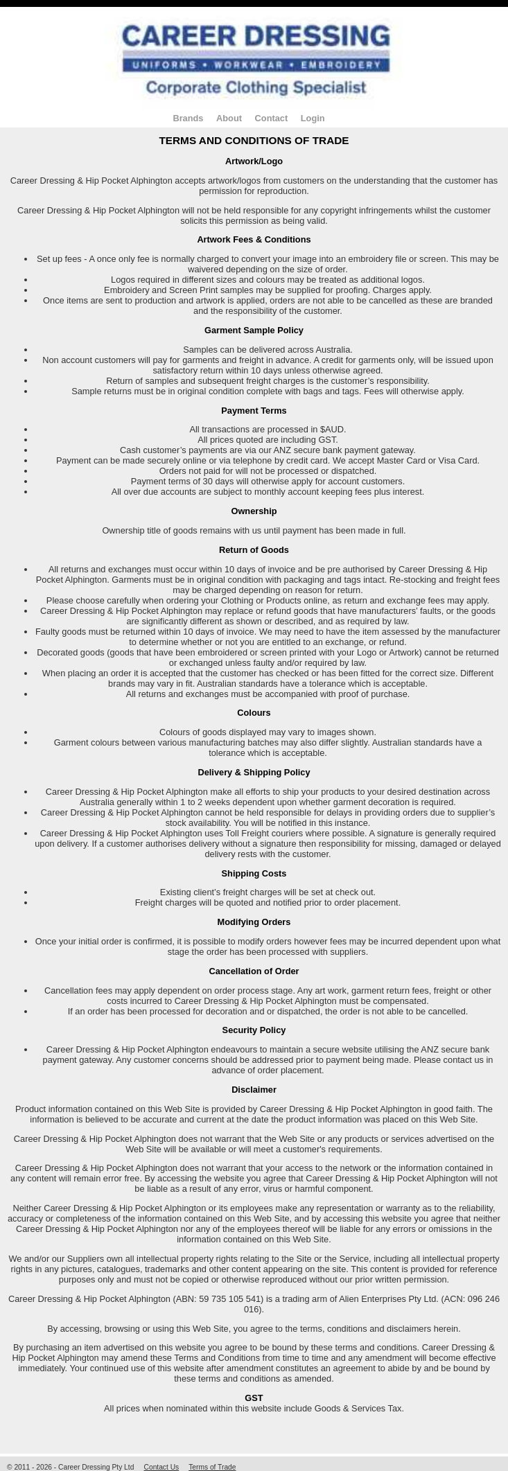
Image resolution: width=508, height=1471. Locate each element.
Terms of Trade (212, 1467)
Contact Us (161, 1467)
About (229, 118)
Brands (188, 118)
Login (313, 118)
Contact (271, 118)
